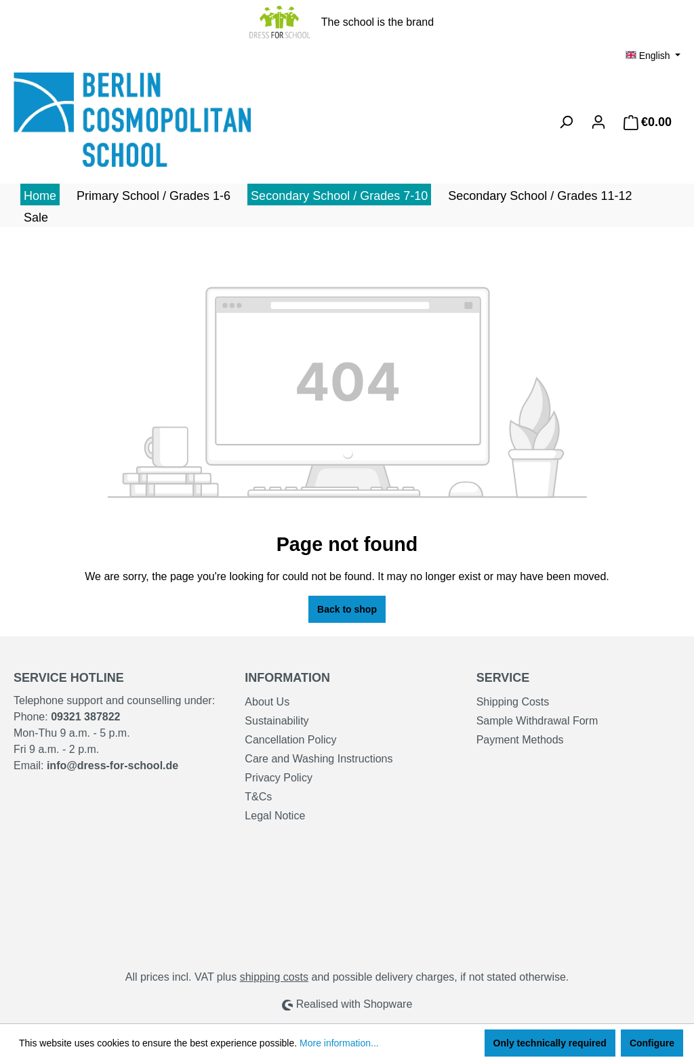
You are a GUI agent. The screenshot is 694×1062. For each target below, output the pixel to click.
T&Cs (258, 796)
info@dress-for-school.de (112, 765)
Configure (652, 1043)
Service (503, 678)
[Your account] (598, 122)
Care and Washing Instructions (318, 758)
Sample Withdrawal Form (537, 721)
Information (287, 678)
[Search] (566, 122)
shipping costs (274, 977)
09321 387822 (85, 716)
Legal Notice (275, 815)
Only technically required (550, 1043)
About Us (267, 702)
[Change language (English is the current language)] (653, 55)
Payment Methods (520, 740)
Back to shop (347, 609)
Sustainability (276, 721)
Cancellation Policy (290, 740)
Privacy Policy (278, 777)
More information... (339, 1043)
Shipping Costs (513, 702)
